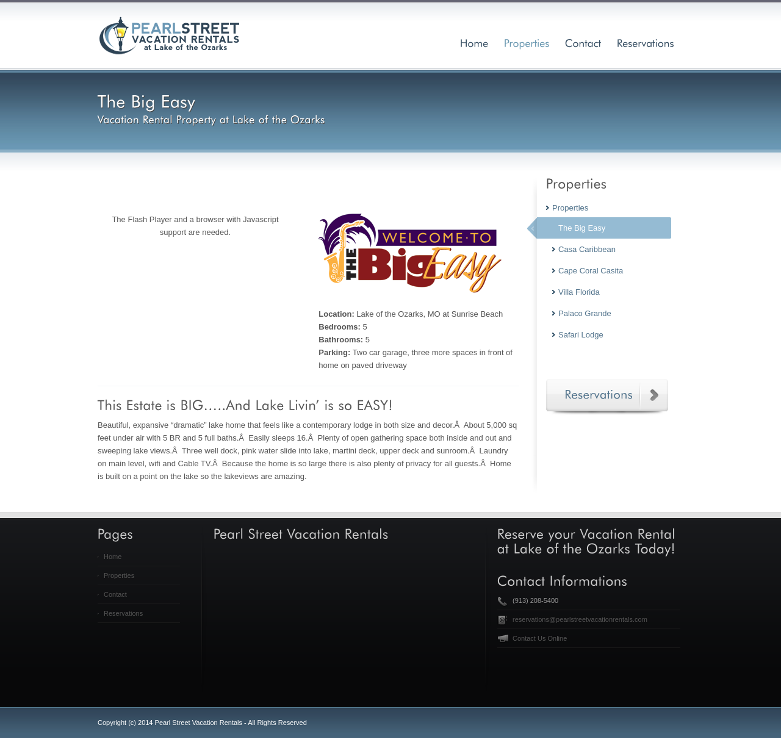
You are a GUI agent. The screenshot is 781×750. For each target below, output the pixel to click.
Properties (119, 575)
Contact (115, 594)
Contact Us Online (540, 638)
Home (112, 556)
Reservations (123, 613)
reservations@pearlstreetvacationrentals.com (580, 619)
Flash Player (149, 219)
